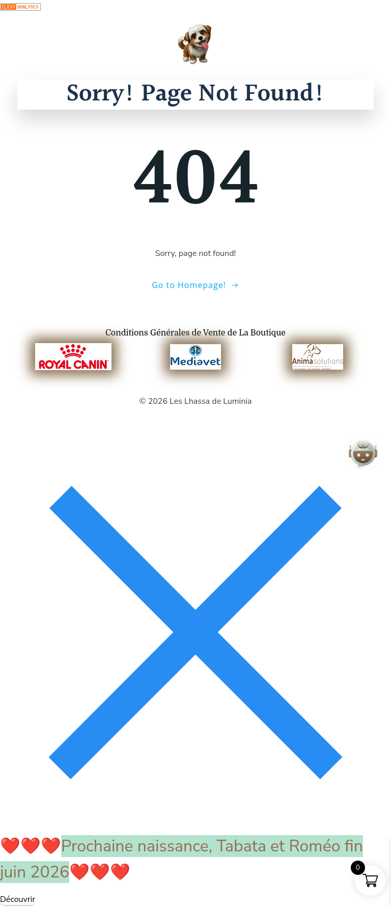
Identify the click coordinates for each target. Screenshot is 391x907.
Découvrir (17, 899)
